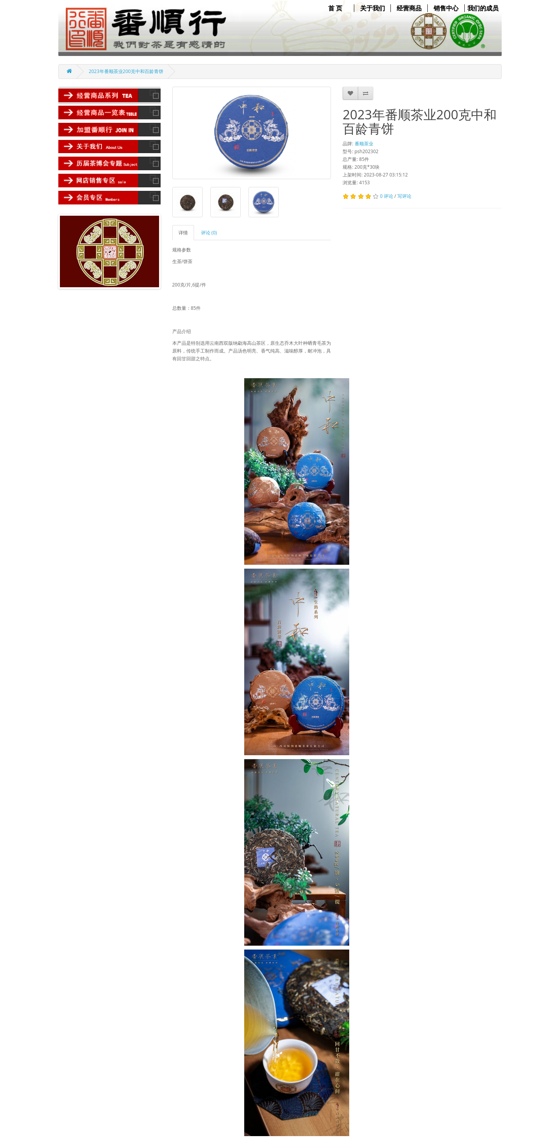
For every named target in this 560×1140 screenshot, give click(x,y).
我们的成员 (483, 8)
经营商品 (409, 8)
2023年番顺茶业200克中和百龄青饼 (126, 71)
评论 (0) (209, 232)
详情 (183, 232)
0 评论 (386, 196)
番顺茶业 (364, 143)
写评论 (404, 196)
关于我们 (372, 8)
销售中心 (446, 8)
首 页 (335, 8)
